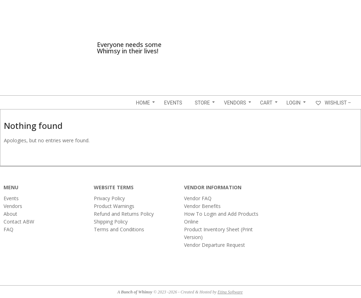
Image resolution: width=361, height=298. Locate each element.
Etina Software (230, 292)
